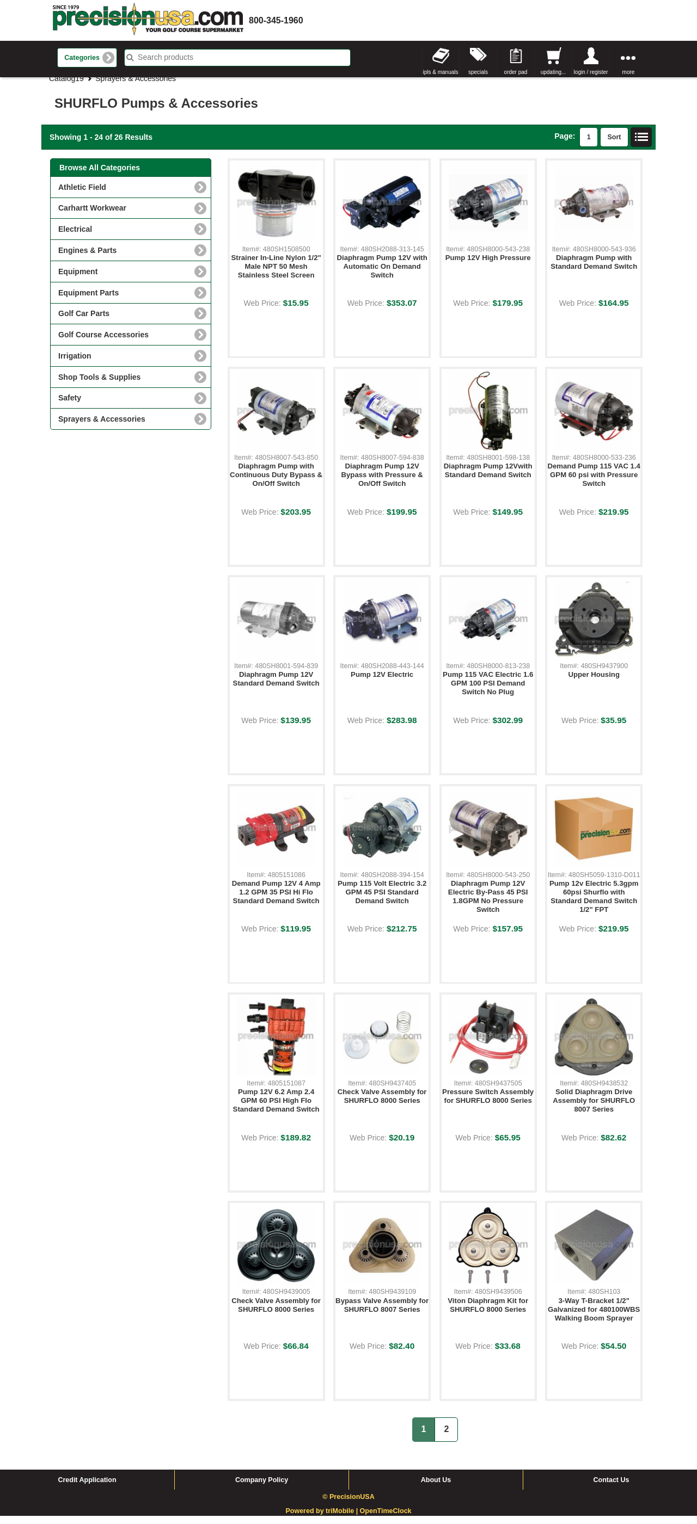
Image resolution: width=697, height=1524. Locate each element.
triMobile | (343, 1519)
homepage (148, 20)
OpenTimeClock (386, 1519)
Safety (69, 406)
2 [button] (446, 1437)
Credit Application (87, 1488)
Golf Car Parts (83, 321)
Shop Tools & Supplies (99, 385)
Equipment (77, 279)
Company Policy (261, 1488)
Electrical (75, 237)
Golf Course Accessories (103, 342)
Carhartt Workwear (92, 216)
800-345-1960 (276, 20)
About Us (436, 1488)
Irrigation (74, 364)
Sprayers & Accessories (135, 86)
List (641, 145)
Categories (82, 57)
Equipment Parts (88, 301)
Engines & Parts (87, 258)
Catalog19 (66, 86)
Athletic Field (82, 195)
